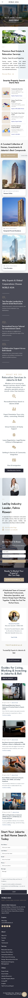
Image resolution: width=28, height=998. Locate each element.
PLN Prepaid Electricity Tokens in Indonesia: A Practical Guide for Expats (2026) (13, 707)
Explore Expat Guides (16, 121)
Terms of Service (17, 994)
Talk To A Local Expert (7, 986)
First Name (4, 844)
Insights (3, 983)
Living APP (4, 981)
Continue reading (6, 715)
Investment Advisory (7, 954)
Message (3, 868)
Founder (3, 938)
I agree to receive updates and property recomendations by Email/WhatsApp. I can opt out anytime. (13, 886)
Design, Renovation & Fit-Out (9, 959)
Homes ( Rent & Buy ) (7, 952)
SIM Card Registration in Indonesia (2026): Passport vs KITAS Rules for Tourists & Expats (12, 816)
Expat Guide (4, 971)
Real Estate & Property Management (7, 963)
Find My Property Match (7, 978)
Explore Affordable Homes (17, 108)
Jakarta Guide (15, 702)
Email (2, 856)
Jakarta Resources (6, 976)
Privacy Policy (9, 994)
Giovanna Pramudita (14, 623)
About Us (4, 935)
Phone (3, 862)
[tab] (9, 156)
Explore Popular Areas (16, 95)
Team (3, 940)
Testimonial (4, 943)
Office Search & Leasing (8, 957)
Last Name (4, 850)
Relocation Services (6, 949)
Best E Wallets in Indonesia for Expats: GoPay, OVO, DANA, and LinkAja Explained (13, 779)
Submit (14, 561)
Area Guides (4, 973)
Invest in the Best (15, 134)
